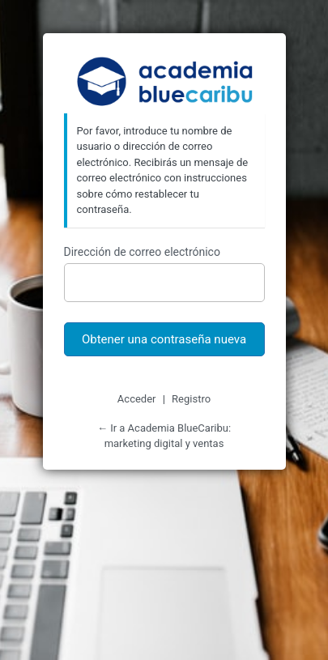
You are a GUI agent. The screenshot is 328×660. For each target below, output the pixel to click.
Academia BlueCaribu (164, 83)
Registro (191, 399)
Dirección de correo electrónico (142, 251)
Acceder (136, 399)
